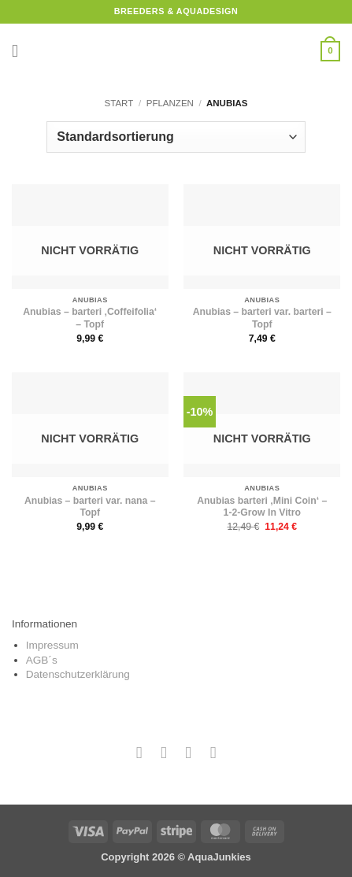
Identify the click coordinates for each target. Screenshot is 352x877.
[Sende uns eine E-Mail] (188, 752)
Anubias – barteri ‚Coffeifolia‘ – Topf (90, 318)
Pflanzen (170, 103)
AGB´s (41, 660)
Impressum (52, 645)
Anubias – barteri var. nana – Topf (90, 507)
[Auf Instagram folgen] (163, 752)
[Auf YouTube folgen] (213, 752)
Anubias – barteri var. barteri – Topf (262, 318)
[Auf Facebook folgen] (139, 752)
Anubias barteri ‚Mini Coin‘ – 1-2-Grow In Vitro (262, 507)
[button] (20, 51)
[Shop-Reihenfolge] (175, 137)
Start (119, 103)
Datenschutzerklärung (78, 674)
